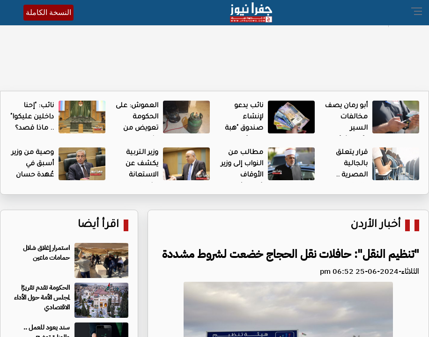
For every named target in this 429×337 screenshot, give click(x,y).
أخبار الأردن (375, 225)
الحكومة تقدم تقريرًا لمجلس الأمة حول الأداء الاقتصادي (42, 297)
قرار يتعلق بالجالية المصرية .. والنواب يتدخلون (352, 175)
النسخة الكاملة (48, 12)
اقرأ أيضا (98, 225)
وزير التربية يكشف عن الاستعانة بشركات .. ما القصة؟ (138, 175)
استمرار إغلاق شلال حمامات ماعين (46, 253)
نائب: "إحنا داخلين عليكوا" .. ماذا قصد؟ (32, 117)
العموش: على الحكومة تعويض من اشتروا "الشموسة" (137, 129)
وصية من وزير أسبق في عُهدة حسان (32, 164)
